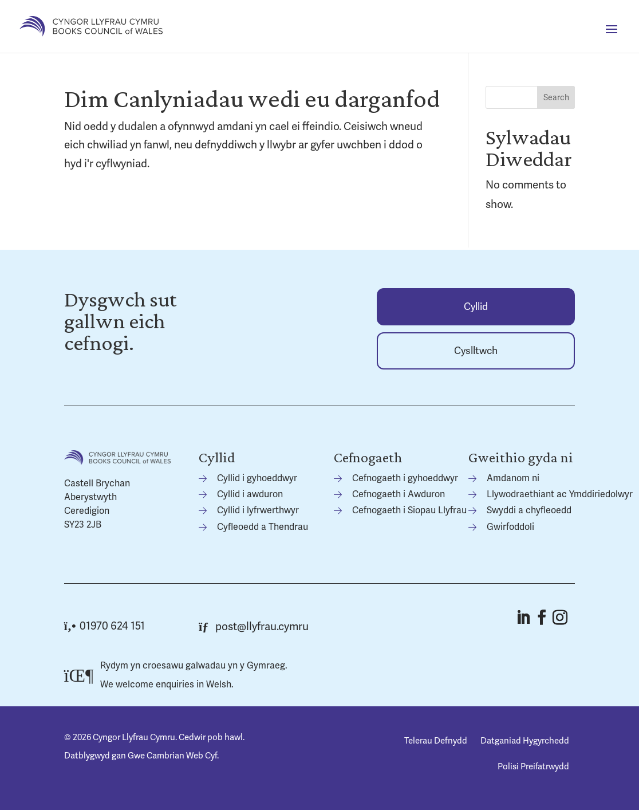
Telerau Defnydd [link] (435, 741)
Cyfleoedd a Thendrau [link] (262, 527)
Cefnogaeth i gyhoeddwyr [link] (405, 478)
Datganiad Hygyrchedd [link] (524, 741)
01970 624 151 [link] (104, 626)
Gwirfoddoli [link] (510, 527)
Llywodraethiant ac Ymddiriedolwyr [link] (560, 494)
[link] (91, 26)
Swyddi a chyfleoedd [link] (529, 510)
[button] (611, 37)
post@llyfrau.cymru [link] (254, 627)
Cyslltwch (476, 351)
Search (556, 98)
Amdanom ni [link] (513, 478)
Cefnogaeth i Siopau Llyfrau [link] (409, 510)
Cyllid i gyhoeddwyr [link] (257, 478)
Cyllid (476, 307)
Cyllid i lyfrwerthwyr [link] (258, 510)
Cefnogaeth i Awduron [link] (398, 494)
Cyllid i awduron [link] (250, 494)
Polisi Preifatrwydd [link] (533, 766)
